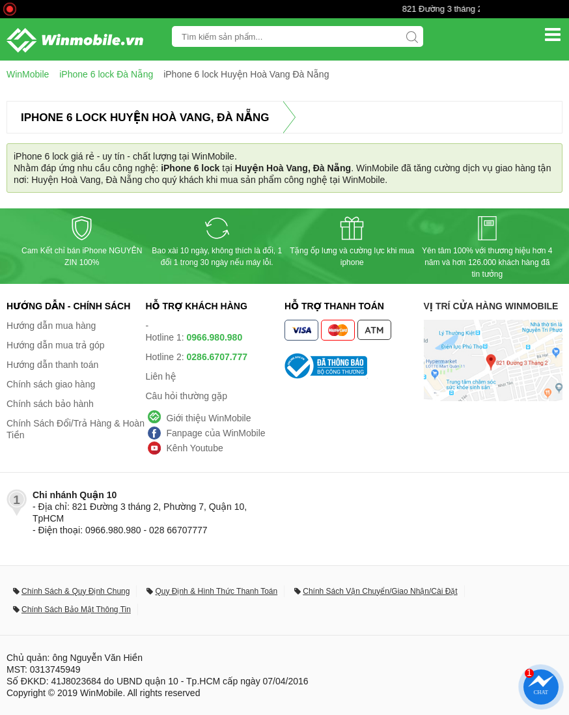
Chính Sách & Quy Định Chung (75, 591)
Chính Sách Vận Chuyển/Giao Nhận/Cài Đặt (380, 591)
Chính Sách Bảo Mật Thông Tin (76, 609)
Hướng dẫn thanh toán (52, 364)
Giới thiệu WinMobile (209, 418)
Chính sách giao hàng (51, 384)
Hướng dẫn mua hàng (51, 325)
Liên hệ (161, 376)
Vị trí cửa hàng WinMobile (491, 306)
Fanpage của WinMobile (216, 433)
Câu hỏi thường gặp (187, 396)
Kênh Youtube (195, 448)
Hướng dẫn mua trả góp (56, 345)
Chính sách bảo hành (50, 404)
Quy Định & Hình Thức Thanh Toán (216, 591)
